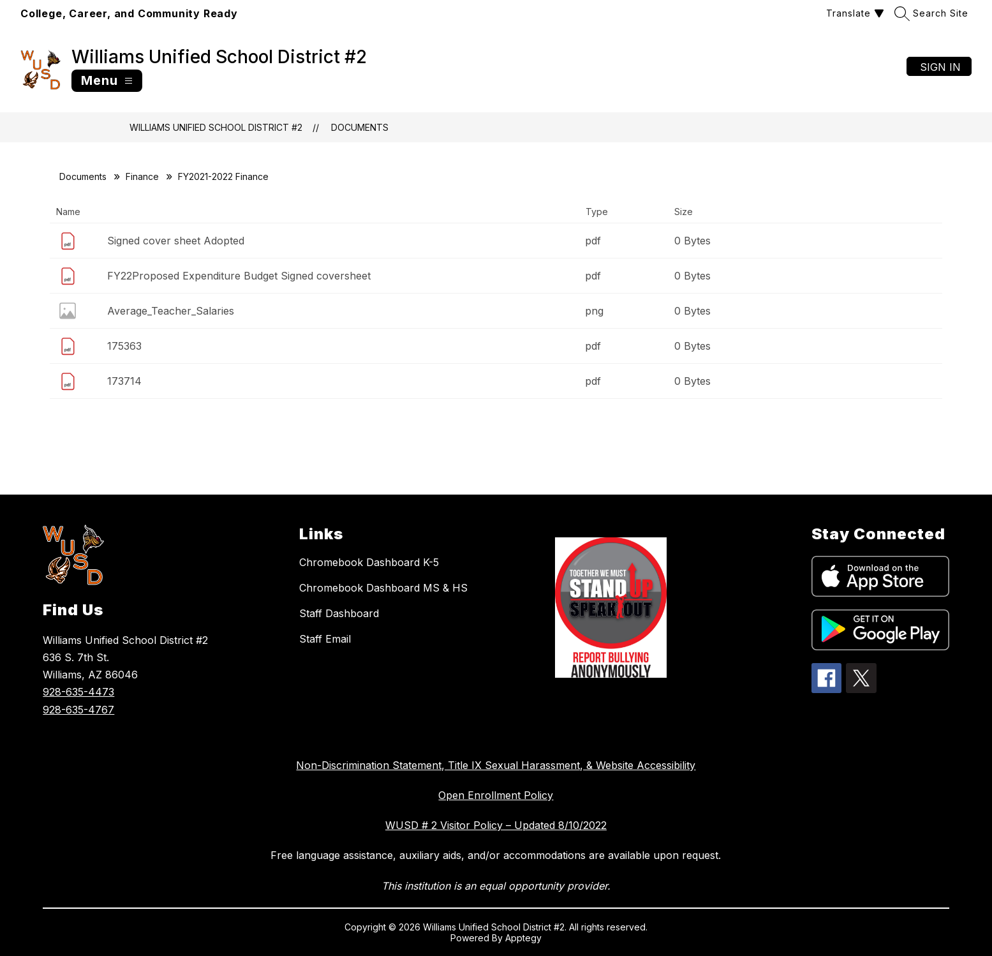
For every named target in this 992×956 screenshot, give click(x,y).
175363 (124, 346)
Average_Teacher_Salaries (170, 310)
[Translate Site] (853, 13)
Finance (142, 176)
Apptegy (523, 937)
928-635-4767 (78, 709)
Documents (360, 127)
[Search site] (933, 13)
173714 (124, 381)
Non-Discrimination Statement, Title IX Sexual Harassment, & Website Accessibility (495, 765)
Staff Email (325, 638)
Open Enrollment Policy (495, 795)
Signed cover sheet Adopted (175, 240)
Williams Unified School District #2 (216, 127)
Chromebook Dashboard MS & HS (383, 587)
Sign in (940, 67)
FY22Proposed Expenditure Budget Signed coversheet (239, 275)
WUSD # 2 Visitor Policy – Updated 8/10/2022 (496, 825)
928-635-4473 (78, 691)
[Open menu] (106, 81)
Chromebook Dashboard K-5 (369, 562)
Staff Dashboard (339, 613)
